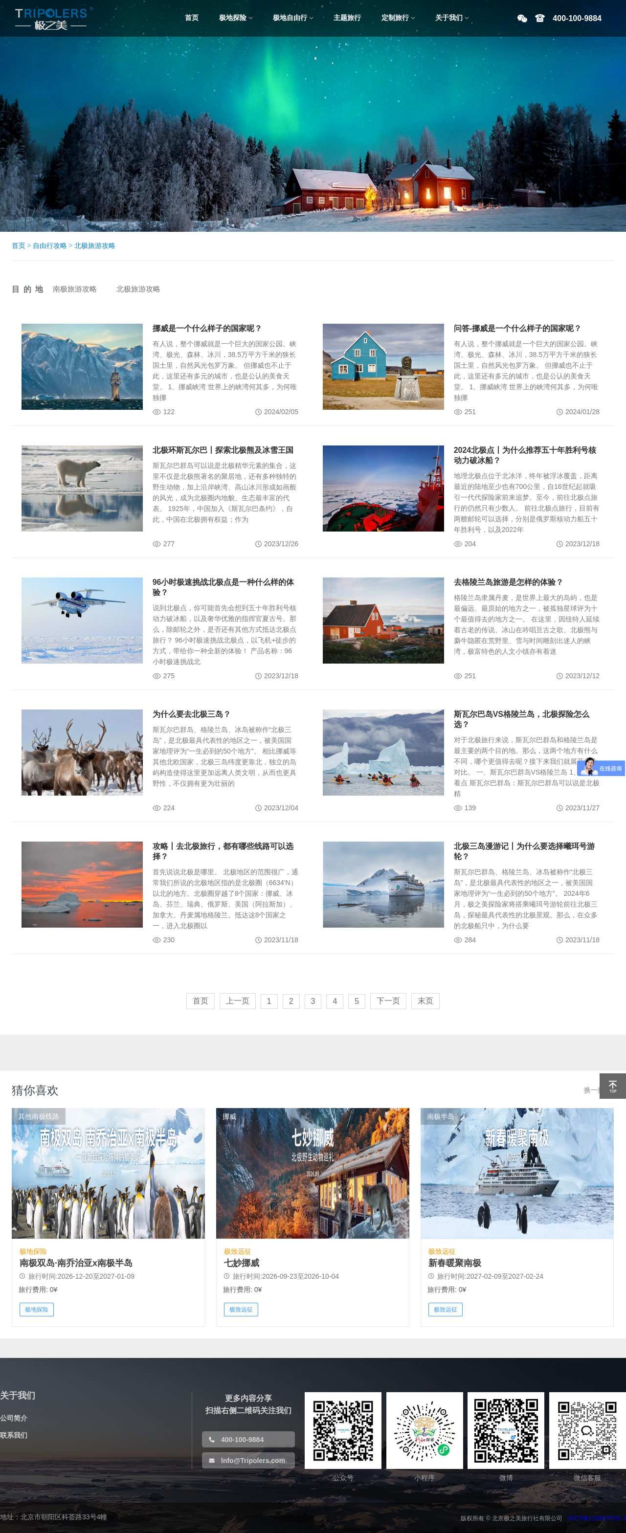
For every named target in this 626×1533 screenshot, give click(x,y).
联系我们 (13, 1435)
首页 (18, 245)
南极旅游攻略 (75, 289)
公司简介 (13, 1418)
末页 (425, 1001)
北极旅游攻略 (94, 245)
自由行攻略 (50, 245)
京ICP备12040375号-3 (596, 1518)
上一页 (237, 1001)
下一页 (388, 1001)
